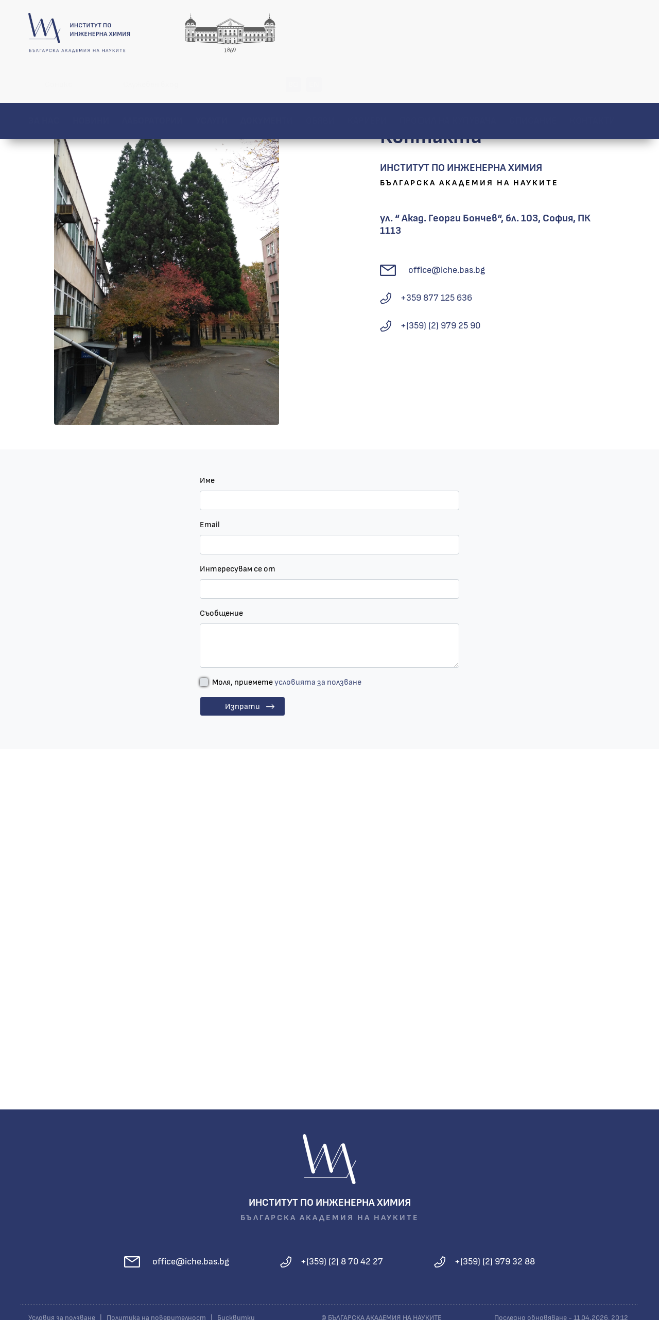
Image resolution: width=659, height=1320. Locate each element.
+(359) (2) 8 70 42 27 (342, 1262)
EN (623, 33)
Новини (91, 84)
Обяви (320, 84)
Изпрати (242, 708)
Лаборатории (152, 84)
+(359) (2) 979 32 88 (495, 1262)
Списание (533, 84)
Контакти (592, 84)
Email (210, 526)
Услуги (212, 84)
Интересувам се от (237, 570)
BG (602, 33)
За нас (44, 84)
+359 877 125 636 (436, 299)
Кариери (367, 84)
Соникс (367, 33)
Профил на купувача (448, 84)
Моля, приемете (286, 684)
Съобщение (221, 615)
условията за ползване (317, 684)
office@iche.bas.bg (446, 271)
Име (207, 482)
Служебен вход (460, 33)
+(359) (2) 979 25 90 (440, 327)
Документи (266, 84)
